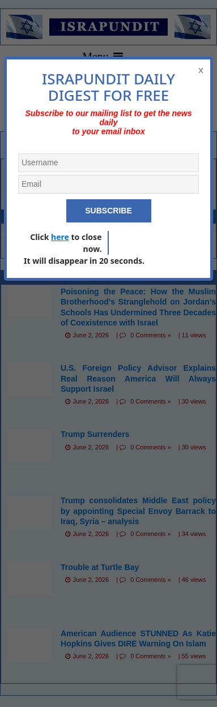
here (60, 237)
